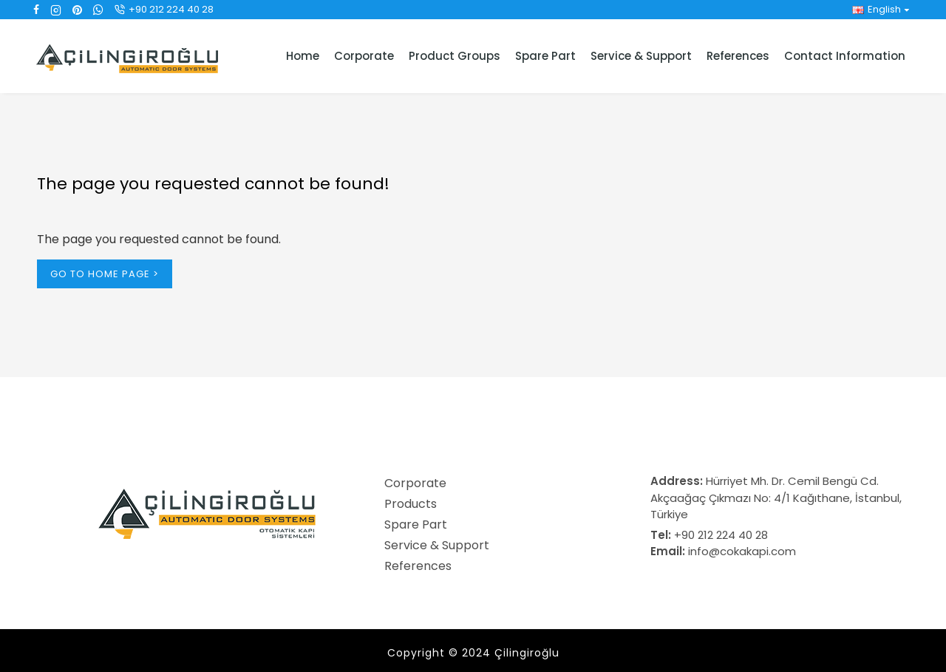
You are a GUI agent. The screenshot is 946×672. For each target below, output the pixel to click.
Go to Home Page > (104, 274)
